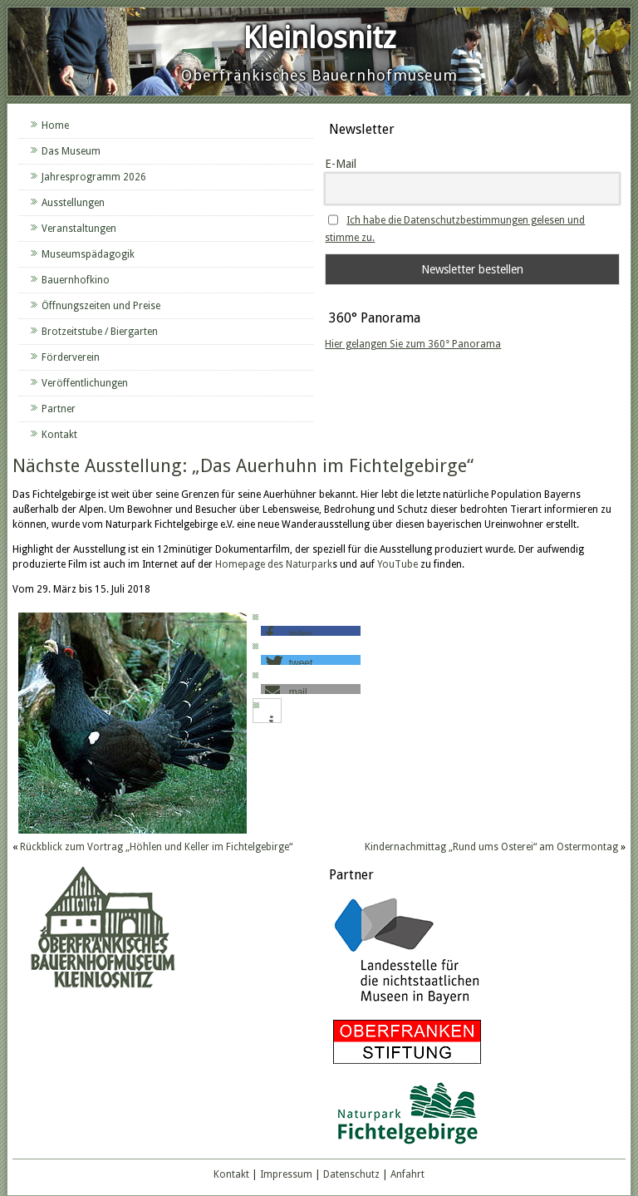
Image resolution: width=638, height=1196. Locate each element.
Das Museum (71, 151)
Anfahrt (407, 1174)
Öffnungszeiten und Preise (101, 306)
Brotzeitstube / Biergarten (100, 331)
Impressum (286, 1174)
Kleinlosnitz (319, 38)
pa (248, 564)
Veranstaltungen (79, 228)
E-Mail (340, 163)
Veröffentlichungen (85, 383)
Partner (59, 409)
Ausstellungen (73, 203)
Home (55, 125)
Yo (383, 564)
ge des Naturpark (293, 564)
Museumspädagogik (88, 254)
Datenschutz (351, 1174)
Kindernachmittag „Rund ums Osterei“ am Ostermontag (491, 847)
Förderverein (71, 357)
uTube (403, 564)
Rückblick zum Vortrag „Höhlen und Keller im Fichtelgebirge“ (156, 847)
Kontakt (59, 435)
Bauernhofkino (76, 280)
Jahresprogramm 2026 (94, 177)
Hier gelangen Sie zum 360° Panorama (413, 344)
